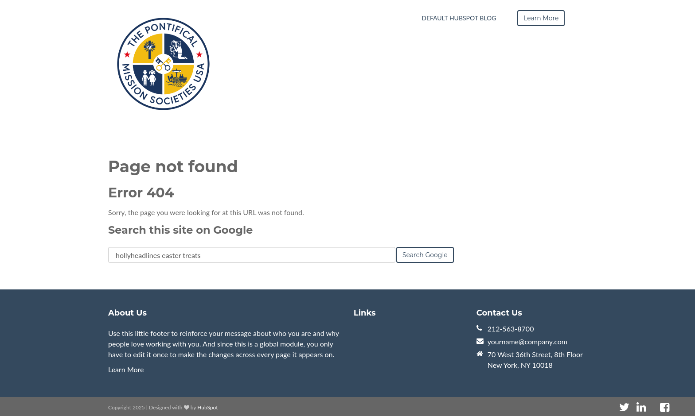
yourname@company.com (527, 341)
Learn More (126, 369)
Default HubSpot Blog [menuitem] (459, 18)
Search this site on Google (180, 229)
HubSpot (207, 407)
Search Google (425, 255)
